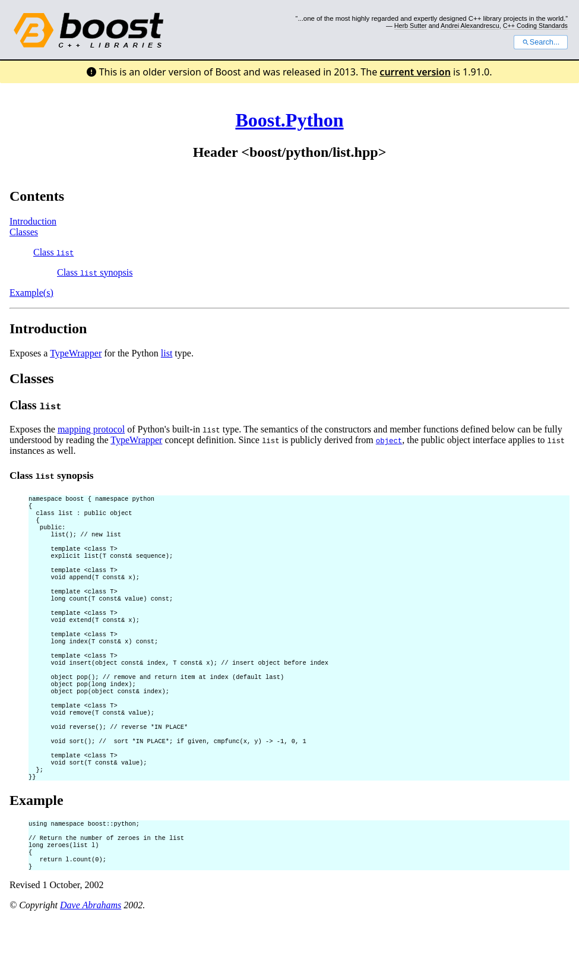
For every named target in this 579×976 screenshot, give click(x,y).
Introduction (33, 221)
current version (415, 71)
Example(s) (31, 293)
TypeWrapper (76, 353)
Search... (540, 42)
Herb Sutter (410, 25)
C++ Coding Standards (535, 25)
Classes (24, 232)
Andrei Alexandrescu (470, 25)
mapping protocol (91, 429)
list (167, 353)
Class (53, 252)
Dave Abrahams (90, 961)
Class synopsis (94, 272)
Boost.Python (289, 120)
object (389, 440)
